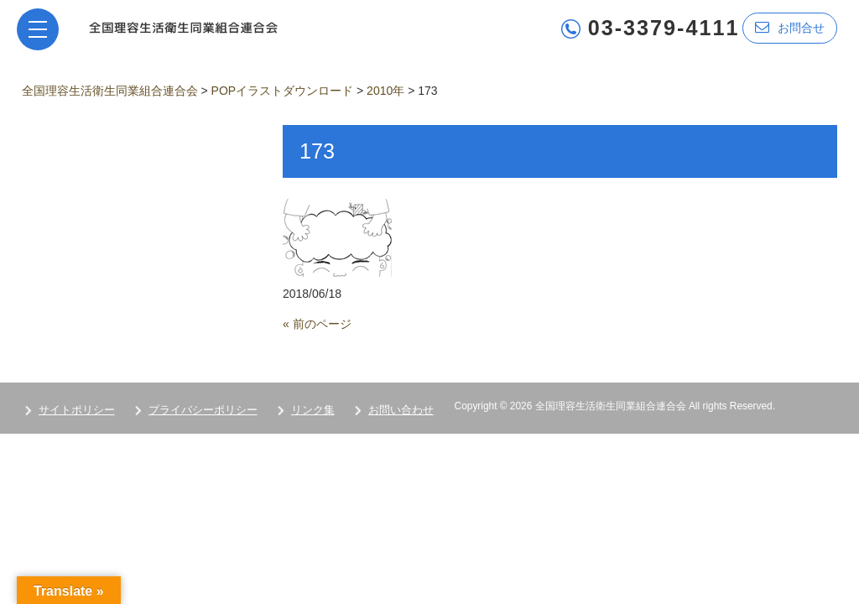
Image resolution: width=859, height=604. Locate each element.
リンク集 (313, 410)
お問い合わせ (401, 410)
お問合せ (790, 27)
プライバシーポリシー (203, 410)
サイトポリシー (77, 410)
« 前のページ (317, 324)
